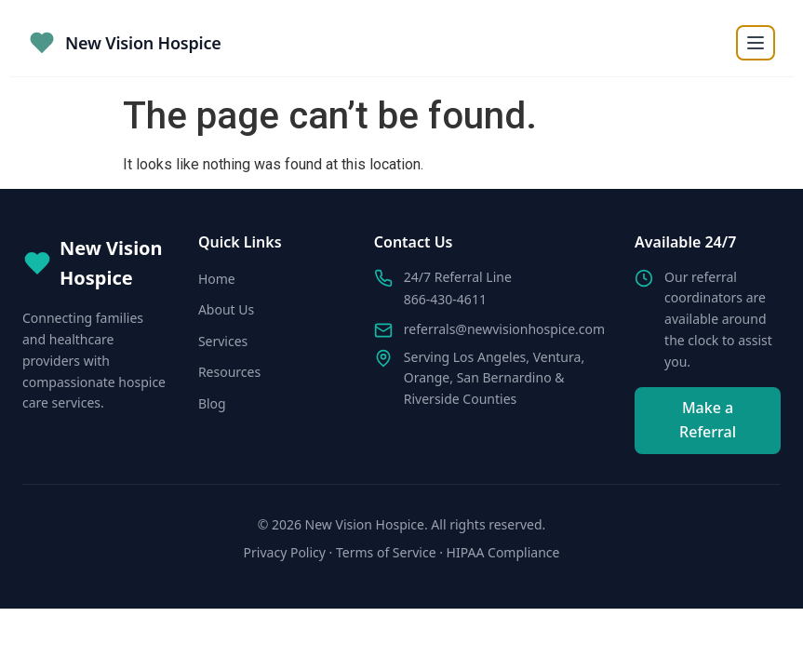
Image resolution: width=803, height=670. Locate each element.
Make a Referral (707, 419)
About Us (226, 309)
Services (223, 341)
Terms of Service (386, 552)
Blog (212, 403)
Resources (229, 372)
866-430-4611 (445, 299)
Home (216, 279)
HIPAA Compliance (503, 552)
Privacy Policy (285, 552)
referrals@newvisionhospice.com (504, 329)
